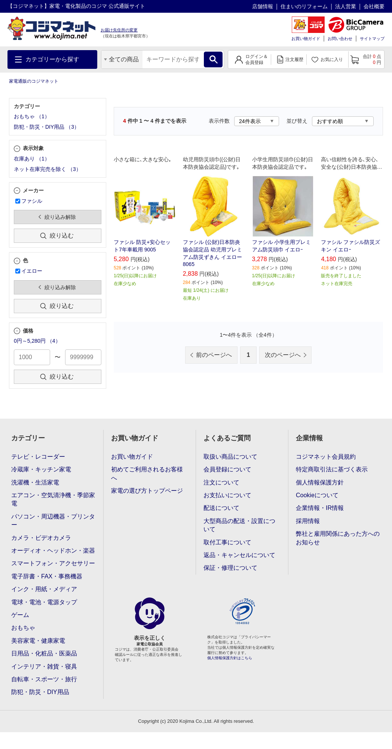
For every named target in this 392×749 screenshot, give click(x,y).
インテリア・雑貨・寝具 (44, 666)
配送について (221, 508)
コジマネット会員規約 (326, 456)
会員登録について (227, 469)
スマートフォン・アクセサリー (53, 563)
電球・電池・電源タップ (44, 602)
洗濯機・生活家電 (35, 482)
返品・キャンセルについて (239, 555)
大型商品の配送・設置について (239, 525)
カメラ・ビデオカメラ (41, 538)
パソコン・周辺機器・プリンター (53, 520)
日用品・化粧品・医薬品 (44, 653)
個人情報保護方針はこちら (229, 658)
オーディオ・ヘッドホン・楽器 (53, 550)
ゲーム (20, 615)
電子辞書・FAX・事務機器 (46, 576)
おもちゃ (23, 627)
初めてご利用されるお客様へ (147, 473)
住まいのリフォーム (304, 6)
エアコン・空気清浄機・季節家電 (53, 499)
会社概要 (374, 6)
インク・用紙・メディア (44, 589)
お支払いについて (227, 495)
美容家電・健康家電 (38, 641)
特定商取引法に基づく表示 (332, 469)
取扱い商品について (230, 456)
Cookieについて (317, 495)
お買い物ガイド (305, 38)
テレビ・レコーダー (38, 456)
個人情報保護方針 (320, 482)
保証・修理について (230, 568)
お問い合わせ (340, 38)
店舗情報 (262, 6)
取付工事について (227, 542)
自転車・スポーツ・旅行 (44, 679)
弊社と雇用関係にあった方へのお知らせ (338, 538)
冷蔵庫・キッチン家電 (41, 469)
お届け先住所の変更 (119, 30)
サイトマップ (372, 38)
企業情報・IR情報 (320, 508)
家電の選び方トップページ (147, 490)
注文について (221, 482)
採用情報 (308, 521)
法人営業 (345, 6)
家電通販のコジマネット (33, 81)
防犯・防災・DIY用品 (40, 692)
